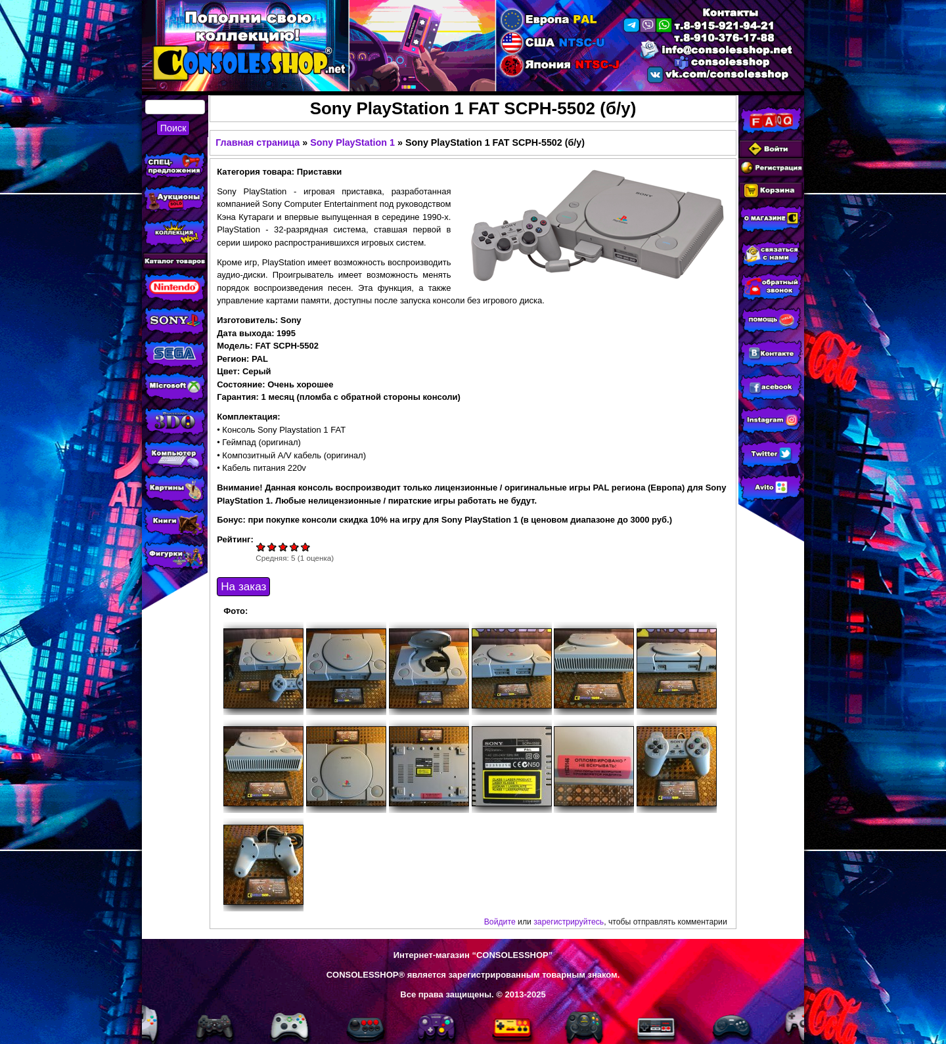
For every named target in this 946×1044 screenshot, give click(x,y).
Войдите (500, 921)
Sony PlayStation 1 (352, 142)
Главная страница (257, 142)
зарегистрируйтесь (568, 921)
